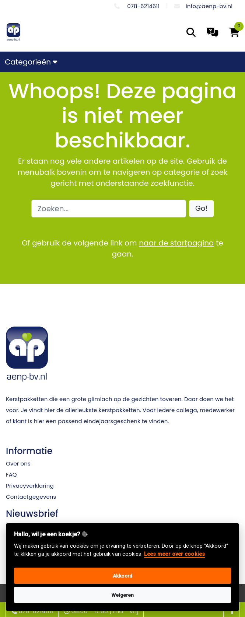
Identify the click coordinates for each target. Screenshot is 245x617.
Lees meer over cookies (174, 554)
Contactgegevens (31, 497)
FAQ (11, 474)
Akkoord (122, 576)
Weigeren (122, 595)
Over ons (18, 463)
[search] (191, 32)
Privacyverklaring (30, 485)
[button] (201, 208)
